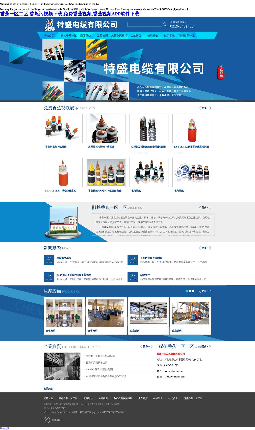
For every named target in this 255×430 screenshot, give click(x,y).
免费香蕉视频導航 (119, 36)
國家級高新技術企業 (96, 362)
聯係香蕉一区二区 (186, 36)
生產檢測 (102, 35)
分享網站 (56, 420)
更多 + (205, 207)
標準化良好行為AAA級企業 (100, 355)
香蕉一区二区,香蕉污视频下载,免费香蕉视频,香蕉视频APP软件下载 (69, 13)
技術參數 (169, 35)
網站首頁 (49, 35)
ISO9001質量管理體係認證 (100, 369)
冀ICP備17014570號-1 (113, 412)
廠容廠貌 (85, 35)
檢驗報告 (152, 35)
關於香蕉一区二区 (69, 36)
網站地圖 (4, 428)
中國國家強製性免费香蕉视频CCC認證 (106, 376)
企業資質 (136, 35)
